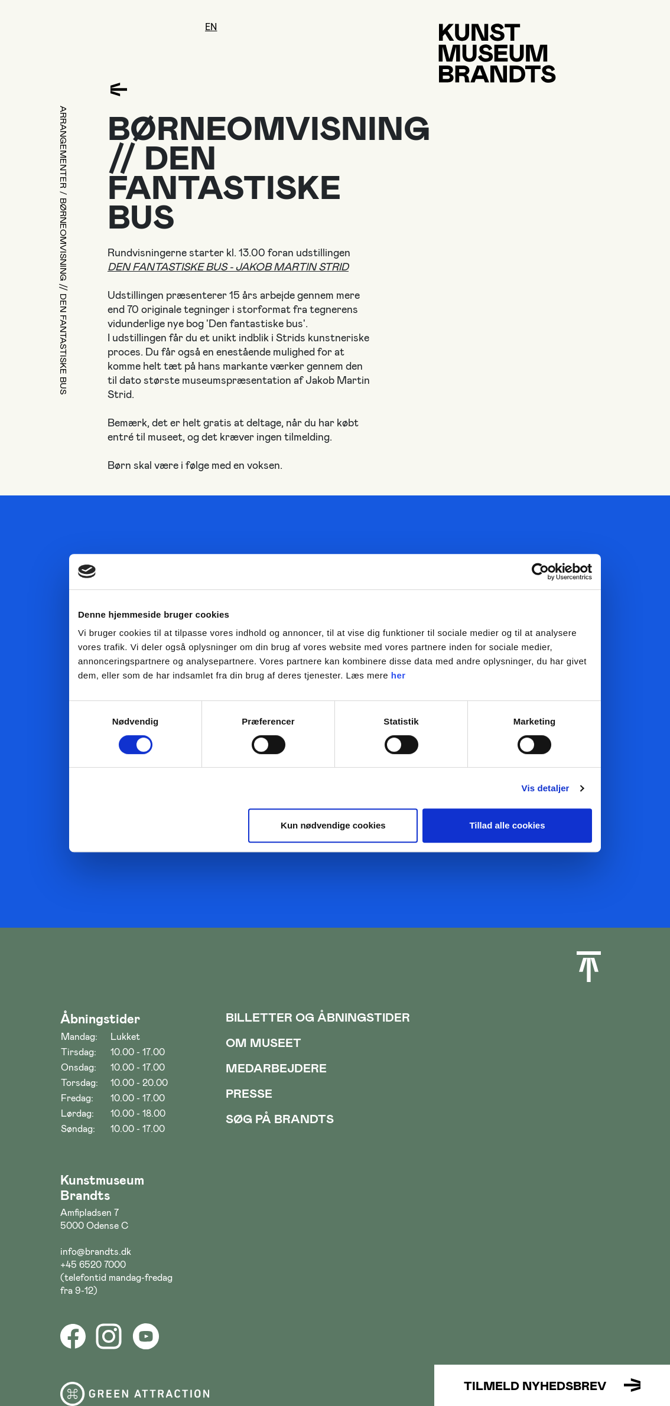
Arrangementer (63, 147)
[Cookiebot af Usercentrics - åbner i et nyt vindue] (540, 571)
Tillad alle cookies (507, 825)
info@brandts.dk (95, 1251)
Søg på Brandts (280, 1118)
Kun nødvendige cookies (333, 825)
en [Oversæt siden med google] (211, 26)
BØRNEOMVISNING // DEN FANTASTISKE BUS (63, 297)
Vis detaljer (546, 788)
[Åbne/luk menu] (71, 40)
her (398, 675)
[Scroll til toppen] (589, 966)
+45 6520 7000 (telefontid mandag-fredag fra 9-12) (116, 1277)
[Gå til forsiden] (497, 53)
